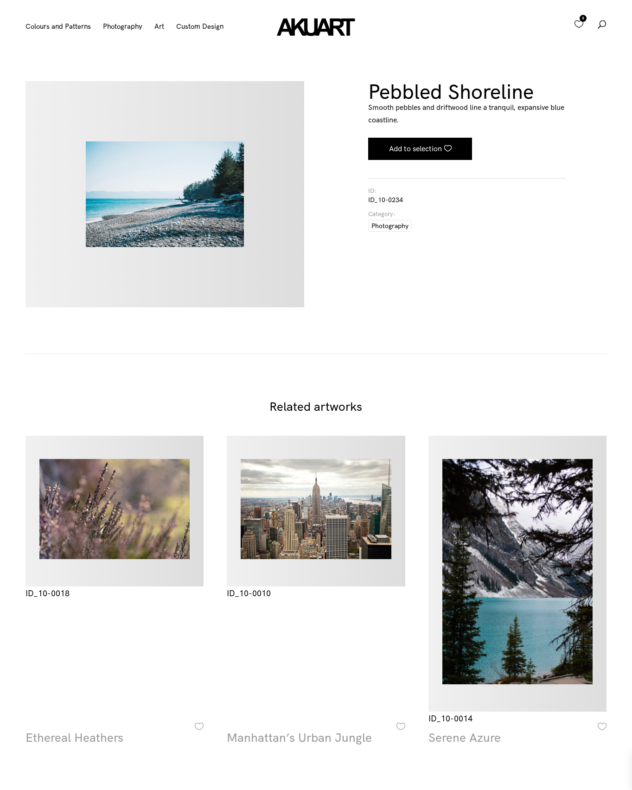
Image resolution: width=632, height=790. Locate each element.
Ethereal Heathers (74, 738)
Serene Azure (464, 738)
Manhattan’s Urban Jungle (299, 738)
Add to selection (415, 148)
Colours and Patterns (58, 27)
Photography (122, 27)
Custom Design (199, 27)
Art (159, 27)
